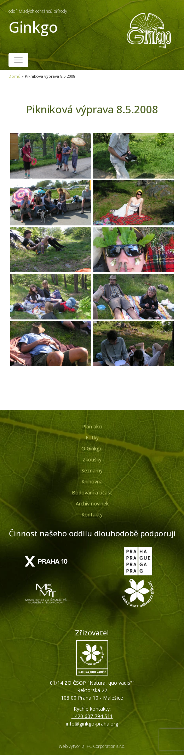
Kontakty (92, 514)
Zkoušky (92, 459)
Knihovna (92, 481)
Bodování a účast (92, 492)
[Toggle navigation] (18, 60)
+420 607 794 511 (92, 716)
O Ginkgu (92, 448)
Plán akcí (92, 426)
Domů (14, 76)
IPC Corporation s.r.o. (105, 746)
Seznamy (92, 470)
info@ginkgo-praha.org (92, 723)
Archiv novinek (92, 503)
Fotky (92, 437)
